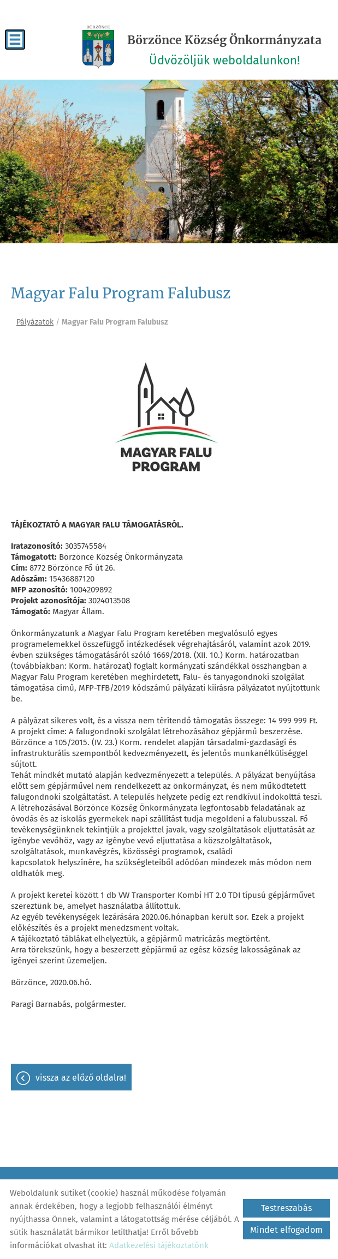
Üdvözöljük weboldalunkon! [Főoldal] (224, 50)
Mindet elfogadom (286, 1230)
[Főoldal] (98, 47)
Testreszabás (286, 1208)
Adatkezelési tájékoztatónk (159, 1245)
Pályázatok (35, 322)
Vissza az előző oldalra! (80, 1077)
